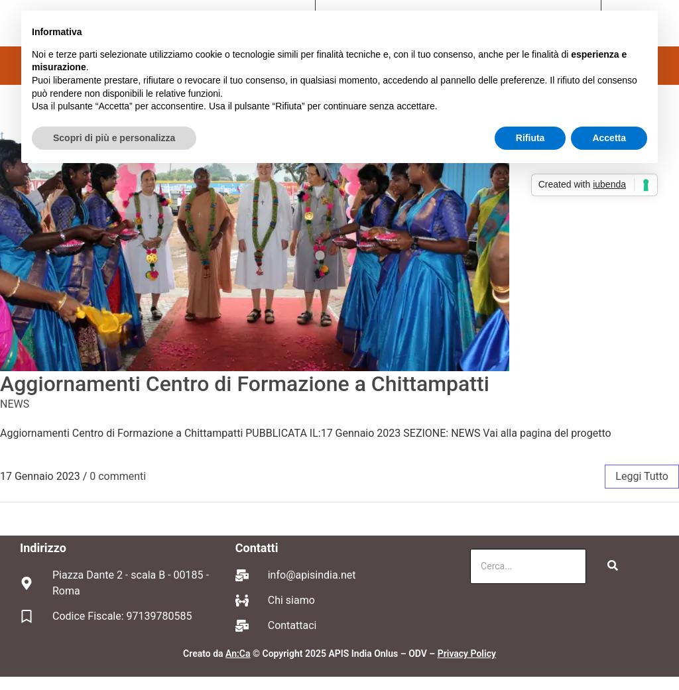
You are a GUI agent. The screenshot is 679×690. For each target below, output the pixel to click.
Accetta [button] (609, 138)
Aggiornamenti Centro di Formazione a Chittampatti (244, 383)
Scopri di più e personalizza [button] (114, 138)
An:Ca (237, 653)
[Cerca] (528, 566)
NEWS (14, 404)
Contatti (256, 548)
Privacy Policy (467, 653)
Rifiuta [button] (530, 138)
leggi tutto (641, 476)
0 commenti (118, 476)
